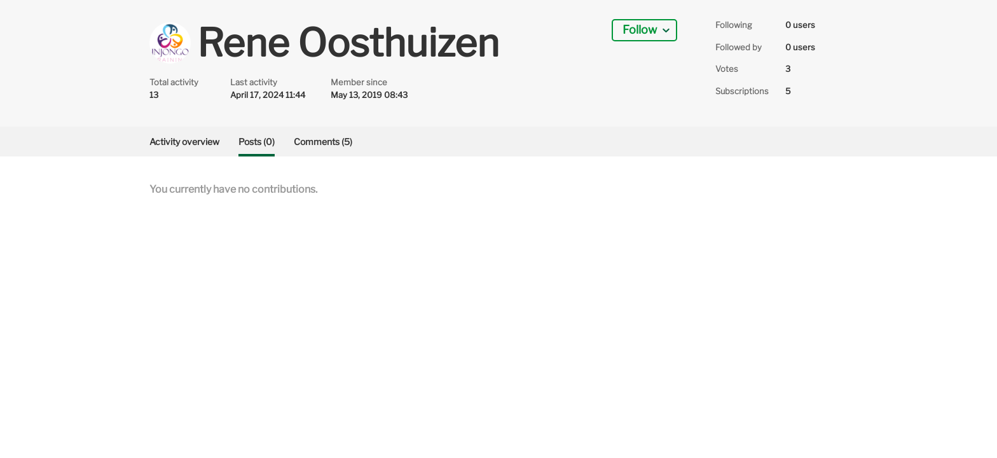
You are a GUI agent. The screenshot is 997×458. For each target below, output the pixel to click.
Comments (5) (323, 141)
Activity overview (184, 141)
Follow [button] (639, 29)
